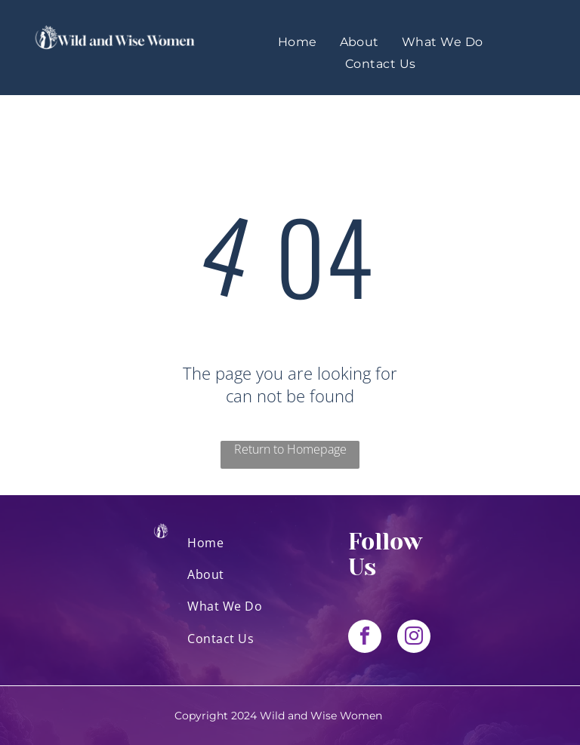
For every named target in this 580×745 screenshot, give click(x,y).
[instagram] (413, 638)
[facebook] (364, 638)
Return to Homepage (290, 449)
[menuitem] (298, 42)
